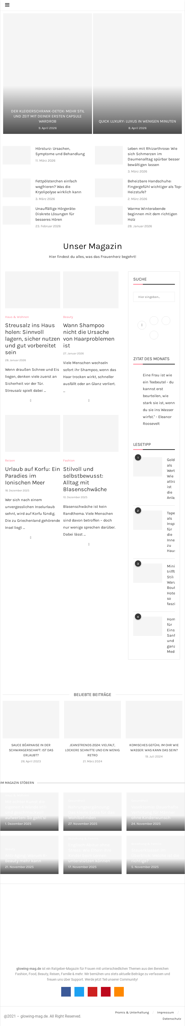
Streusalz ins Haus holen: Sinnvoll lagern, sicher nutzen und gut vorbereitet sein (32, 339)
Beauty (68, 317)
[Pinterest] (153, 339)
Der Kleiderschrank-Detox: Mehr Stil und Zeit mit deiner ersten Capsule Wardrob (47, 116)
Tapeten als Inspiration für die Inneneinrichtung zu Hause (171, 532)
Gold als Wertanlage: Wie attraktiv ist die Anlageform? (171, 478)
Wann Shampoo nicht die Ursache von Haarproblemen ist (88, 335)
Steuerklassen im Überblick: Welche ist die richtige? (155, 855)
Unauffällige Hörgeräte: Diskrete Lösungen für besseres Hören (55, 214)
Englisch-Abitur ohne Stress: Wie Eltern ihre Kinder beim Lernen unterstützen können (89, 852)
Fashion (69, 460)
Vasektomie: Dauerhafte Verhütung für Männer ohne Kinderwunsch (154, 812)
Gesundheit (76, 800)
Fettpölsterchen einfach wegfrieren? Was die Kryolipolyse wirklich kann (58, 186)
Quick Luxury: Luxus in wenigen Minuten (137, 121)
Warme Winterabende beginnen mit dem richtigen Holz (152, 214)
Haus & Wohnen (17, 317)
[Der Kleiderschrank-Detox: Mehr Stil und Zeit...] (47, 73)
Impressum (165, 1012)
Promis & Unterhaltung (132, 1012)
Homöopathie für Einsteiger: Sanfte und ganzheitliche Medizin (171, 635)
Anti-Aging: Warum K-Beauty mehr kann (26, 858)
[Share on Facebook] (30, 401)
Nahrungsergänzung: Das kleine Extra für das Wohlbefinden (91, 812)
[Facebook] (142, 325)
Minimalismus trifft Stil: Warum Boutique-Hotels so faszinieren (171, 585)
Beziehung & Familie (83, 838)
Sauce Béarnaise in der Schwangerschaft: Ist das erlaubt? (31, 750)
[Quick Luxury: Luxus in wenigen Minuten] (137, 73)
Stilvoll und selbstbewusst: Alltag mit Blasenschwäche (85, 479)
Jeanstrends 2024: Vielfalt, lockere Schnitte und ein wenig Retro (92, 750)
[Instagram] (166, 325)
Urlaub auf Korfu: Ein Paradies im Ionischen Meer (32, 476)
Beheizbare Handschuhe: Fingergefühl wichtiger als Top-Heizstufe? (155, 186)
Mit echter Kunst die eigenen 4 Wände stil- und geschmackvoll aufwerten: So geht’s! (26, 809)
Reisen (10, 460)
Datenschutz (172, 1018)
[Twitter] (154, 325)
